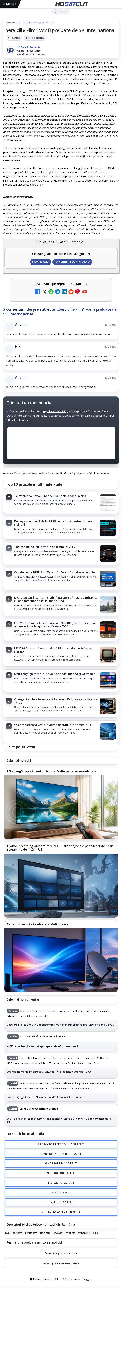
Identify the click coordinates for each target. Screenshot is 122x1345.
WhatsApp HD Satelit (61, 1163)
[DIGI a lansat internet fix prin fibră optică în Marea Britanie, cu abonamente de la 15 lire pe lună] (108, 604)
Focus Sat (31, 1233)
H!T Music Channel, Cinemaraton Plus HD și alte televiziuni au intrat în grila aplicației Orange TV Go (55, 624)
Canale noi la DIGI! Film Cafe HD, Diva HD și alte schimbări (54, 572)
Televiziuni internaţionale (38, 22)
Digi (7, 1233)
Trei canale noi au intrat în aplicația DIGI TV (44, 547)
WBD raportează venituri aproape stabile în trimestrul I (52, 725)
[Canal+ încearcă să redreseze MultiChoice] (61, 960)
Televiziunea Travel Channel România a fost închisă (50, 496)
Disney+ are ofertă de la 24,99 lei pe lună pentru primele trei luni (53, 522)
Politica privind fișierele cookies (61, 1263)
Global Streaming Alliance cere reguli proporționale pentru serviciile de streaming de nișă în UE (60, 847)
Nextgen (45, 1233)
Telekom (70, 1233)
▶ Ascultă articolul (35, 37)
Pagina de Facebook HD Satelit (61, 1144)
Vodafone (84, 1233)
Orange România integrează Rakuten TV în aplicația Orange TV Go (55, 700)
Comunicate (13, 22)
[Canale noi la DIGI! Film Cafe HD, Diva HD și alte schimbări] (108, 579)
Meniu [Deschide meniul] (9, 4)
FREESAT (17, 1233)
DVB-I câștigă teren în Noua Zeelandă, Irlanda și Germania (54, 674)
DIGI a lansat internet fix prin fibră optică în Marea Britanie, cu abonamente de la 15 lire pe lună (55, 599)
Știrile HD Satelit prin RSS (61, 1212)
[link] (61, 503)
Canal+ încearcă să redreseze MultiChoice (37, 924)
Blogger (87, 1279)
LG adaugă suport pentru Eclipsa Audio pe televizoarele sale (51, 771)
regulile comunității (55, 411)
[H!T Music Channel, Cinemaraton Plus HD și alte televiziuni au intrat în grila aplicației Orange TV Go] (108, 630)
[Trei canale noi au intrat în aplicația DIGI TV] (108, 553)
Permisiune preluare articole (61, 1253)
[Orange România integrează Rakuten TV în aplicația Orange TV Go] (108, 706)
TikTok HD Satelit (61, 1183)
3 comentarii (14, 37)
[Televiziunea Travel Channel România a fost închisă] (108, 502)
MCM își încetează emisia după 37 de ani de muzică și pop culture (54, 649)
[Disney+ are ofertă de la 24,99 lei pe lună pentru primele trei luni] (108, 528)
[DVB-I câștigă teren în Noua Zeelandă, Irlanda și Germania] (108, 680)
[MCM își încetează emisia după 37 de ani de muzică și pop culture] (108, 655)
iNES (95, 1233)
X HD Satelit (61, 1192)
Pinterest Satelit (61, 1202)
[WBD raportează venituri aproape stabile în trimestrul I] (108, 731)
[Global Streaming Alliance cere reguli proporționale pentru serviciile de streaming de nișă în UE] (61, 886)
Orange (57, 1233)
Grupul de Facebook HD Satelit (61, 1154)
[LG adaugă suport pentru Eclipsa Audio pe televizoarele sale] (61, 807)
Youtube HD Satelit (61, 1173)
